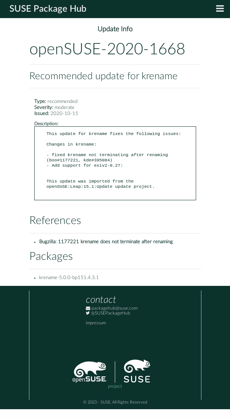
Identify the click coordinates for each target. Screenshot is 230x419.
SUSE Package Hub (48, 9)
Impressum (96, 333)
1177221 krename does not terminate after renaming (115, 251)
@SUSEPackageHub (108, 323)
